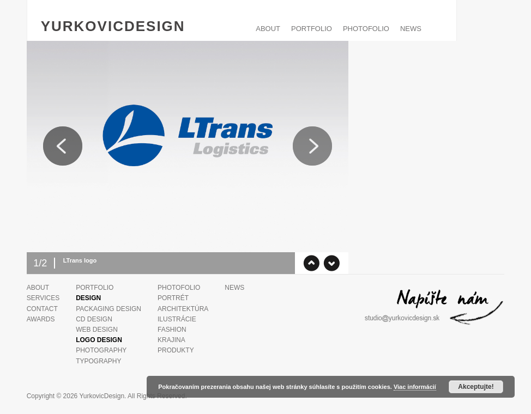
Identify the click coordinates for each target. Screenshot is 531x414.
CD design (94, 319)
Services (43, 298)
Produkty (176, 350)
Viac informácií (415, 386)
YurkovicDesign (113, 26)
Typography (98, 361)
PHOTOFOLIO (366, 29)
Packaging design (108, 309)
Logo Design (99, 340)
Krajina (171, 340)
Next (312, 146)
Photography (101, 350)
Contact (42, 309)
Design (88, 298)
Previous (62, 146)
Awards (41, 319)
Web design (97, 329)
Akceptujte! (475, 387)
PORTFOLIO (311, 29)
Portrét (173, 298)
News (410, 29)
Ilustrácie (177, 319)
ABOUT (268, 29)
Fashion (172, 329)
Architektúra (183, 309)
